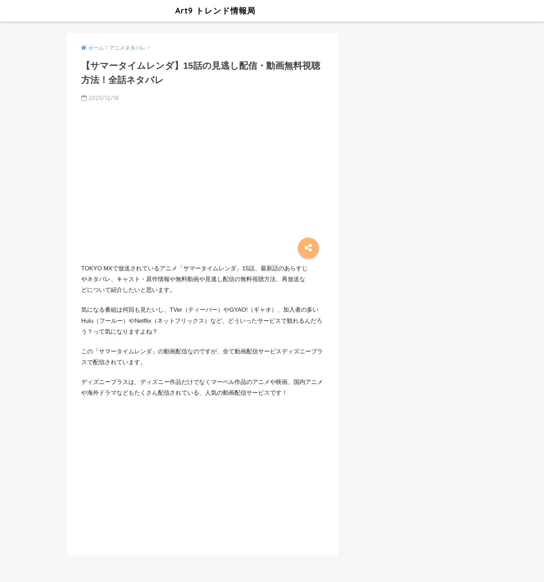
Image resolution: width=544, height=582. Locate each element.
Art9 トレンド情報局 (162, 11)
